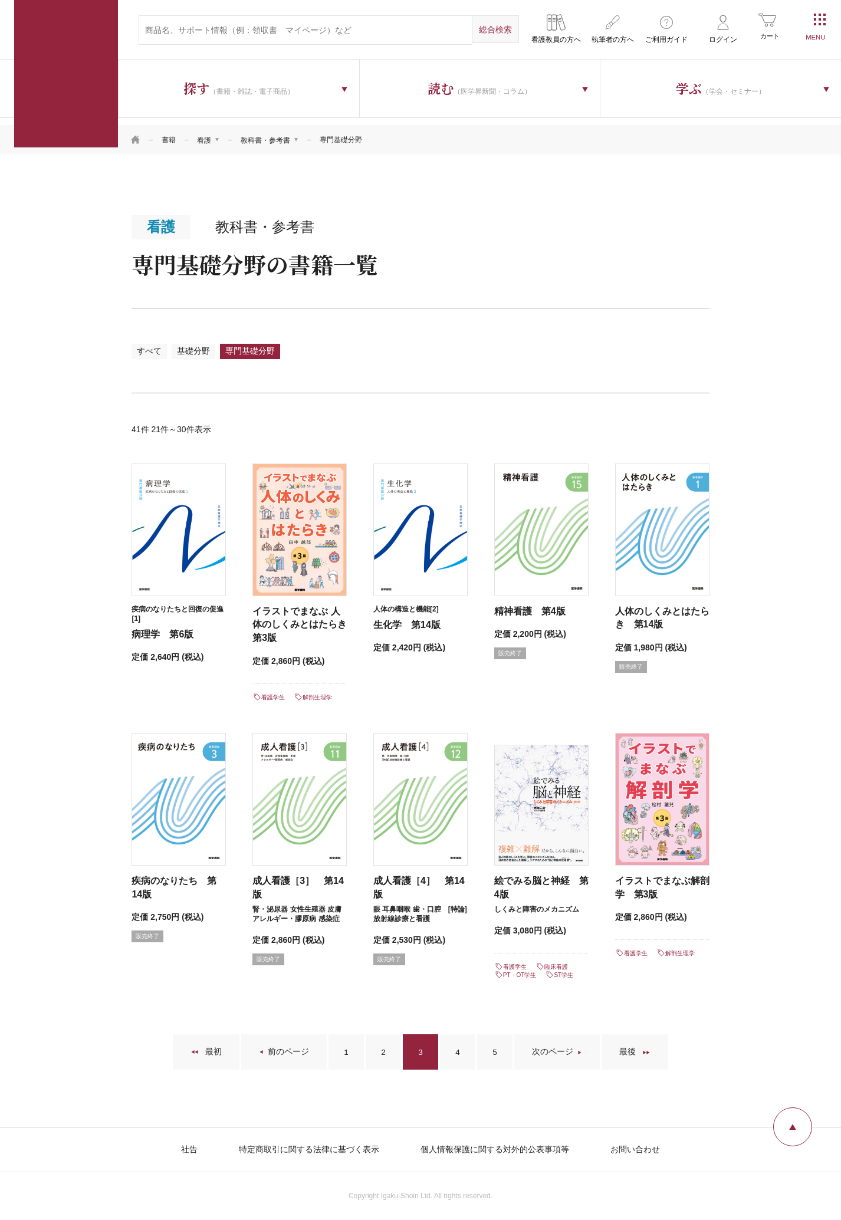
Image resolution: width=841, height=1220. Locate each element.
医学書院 (66, 73)
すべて (149, 344)
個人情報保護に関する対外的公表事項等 (494, 1144)
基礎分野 (195, 344)
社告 (189, 1144)
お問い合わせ (635, 1144)
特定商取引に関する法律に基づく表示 (309, 1144)
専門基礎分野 (253, 344)
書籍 (169, 133)
